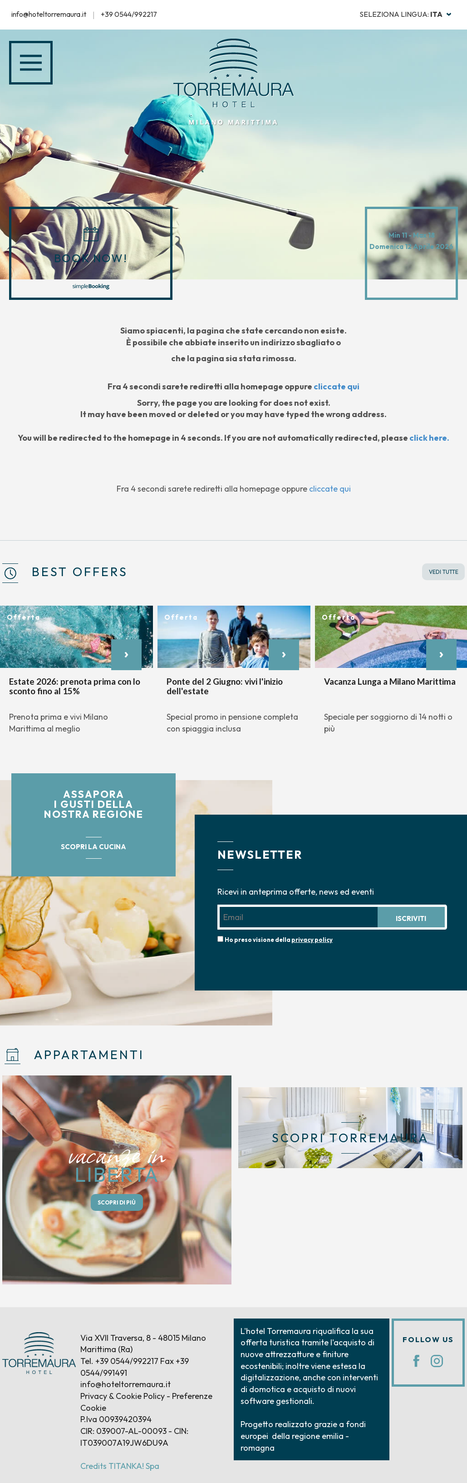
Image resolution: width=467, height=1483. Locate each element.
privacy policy (312, 939)
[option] (76, 674)
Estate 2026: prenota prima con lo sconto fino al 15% (74, 686)
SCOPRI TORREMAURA (350, 1138)
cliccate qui (336, 386)
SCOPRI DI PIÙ (117, 1202)
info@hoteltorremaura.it (48, 14)
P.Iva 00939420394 (116, 1419)
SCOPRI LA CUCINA (93, 846)
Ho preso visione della (279, 939)
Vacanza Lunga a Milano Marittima (390, 681)
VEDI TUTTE (443, 571)
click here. (429, 438)
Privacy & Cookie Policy (122, 1396)
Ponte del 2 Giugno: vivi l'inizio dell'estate (225, 686)
